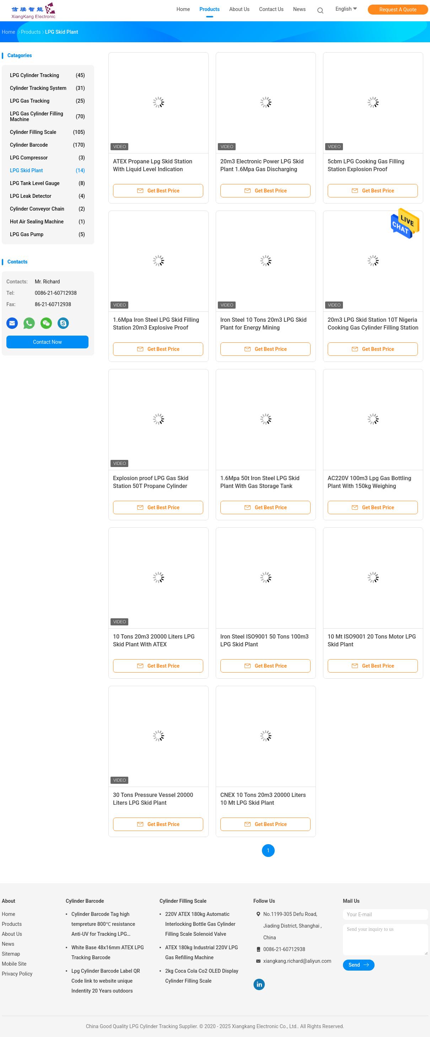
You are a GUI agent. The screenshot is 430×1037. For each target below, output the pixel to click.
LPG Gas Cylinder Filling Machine (47, 116)
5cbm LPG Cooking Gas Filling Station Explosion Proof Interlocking (366, 169)
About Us (12, 934)
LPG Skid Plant (47, 170)
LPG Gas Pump (47, 234)
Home (8, 914)
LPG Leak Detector (47, 196)
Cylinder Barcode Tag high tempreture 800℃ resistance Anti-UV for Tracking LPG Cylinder (103, 925)
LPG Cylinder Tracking (47, 75)
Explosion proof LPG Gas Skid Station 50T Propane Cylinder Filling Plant (150, 486)
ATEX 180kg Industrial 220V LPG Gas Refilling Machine (201, 952)
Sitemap (11, 954)
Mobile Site (14, 964)
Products (12, 924)
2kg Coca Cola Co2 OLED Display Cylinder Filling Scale (201, 976)
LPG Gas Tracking (47, 100)
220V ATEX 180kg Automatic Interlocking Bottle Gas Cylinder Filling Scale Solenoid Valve (200, 924)
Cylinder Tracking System (47, 88)
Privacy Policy (17, 974)
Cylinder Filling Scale (47, 132)
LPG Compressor (47, 157)
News (8, 944)
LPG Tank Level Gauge (47, 183)
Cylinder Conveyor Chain (47, 208)
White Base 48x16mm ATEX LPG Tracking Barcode (107, 952)
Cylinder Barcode (47, 144)
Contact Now (47, 342)
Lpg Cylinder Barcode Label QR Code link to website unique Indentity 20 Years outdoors (105, 981)
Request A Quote (398, 9)
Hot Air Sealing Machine (47, 221)
